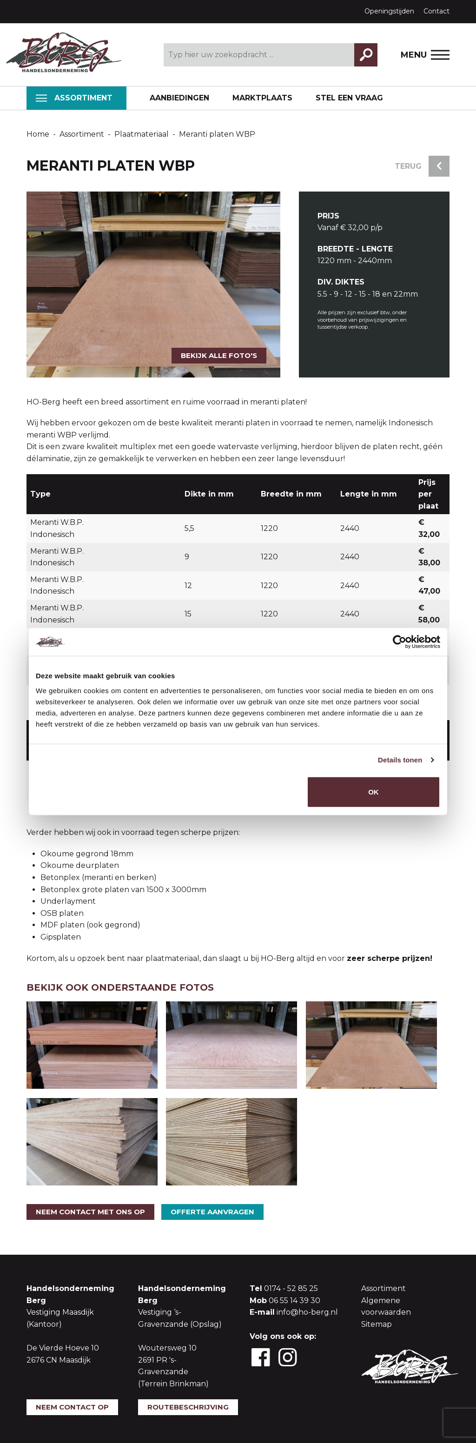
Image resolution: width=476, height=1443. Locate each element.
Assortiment (74, 97)
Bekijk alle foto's (219, 355)
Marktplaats (262, 97)
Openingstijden (389, 11)
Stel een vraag (349, 97)
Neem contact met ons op (90, 1211)
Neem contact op (72, 1407)
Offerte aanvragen (212, 1211)
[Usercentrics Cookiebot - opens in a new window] (399, 642)
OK (373, 791)
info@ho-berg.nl (307, 1312)
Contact (436, 11)
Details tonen (400, 760)
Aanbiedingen (179, 97)
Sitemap (376, 1324)
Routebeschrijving (188, 1407)
